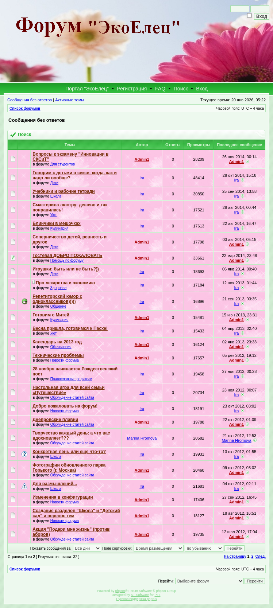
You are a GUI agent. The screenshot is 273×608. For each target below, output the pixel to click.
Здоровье (58, 288)
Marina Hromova (142, 438)
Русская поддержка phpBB (136, 599)
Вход (202, 88)
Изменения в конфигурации (62, 497)
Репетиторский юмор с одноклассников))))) (57, 299)
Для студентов (62, 164)
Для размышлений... (54, 483)
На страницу (235, 556)
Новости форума (64, 360)
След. (260, 556)
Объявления (61, 347)
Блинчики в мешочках (56, 223)
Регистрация (132, 88)
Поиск (181, 88)
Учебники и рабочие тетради (63, 191)
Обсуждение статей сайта (72, 397)
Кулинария (59, 228)
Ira (141, 178)
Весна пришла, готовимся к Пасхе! (70, 328)
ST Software (140, 595)
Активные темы (69, 100)
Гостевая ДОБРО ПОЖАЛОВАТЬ (67, 255)
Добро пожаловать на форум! (64, 406)
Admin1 (142, 159)
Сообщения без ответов (29, 100)
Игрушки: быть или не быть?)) (65, 269)
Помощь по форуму (67, 260)
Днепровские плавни (55, 419)
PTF (157, 595)
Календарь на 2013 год (57, 341)
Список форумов (25, 108)
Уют (53, 215)
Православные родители (71, 379)
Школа (55, 196)
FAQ (160, 88)
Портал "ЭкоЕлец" (87, 88)
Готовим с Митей (50, 314)
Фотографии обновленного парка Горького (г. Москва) (68, 468)
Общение (58, 306)
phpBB (120, 591)
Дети (54, 183)
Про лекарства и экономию (65, 282)
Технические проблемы (58, 355)
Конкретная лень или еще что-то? (69, 451)
